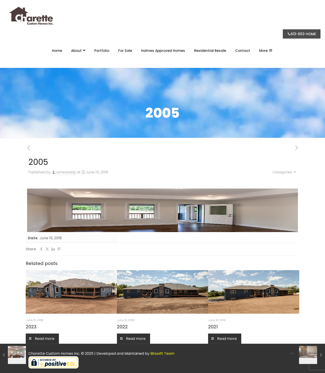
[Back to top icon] (292, 353)
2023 (31, 327)
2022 (122, 327)
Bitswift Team (162, 353)
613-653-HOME (301, 34)
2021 (213, 327)
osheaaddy (66, 172)
